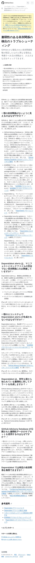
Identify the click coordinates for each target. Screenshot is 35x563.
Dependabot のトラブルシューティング (15, 8)
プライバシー (21, 554)
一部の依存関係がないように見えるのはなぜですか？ (16, 114)
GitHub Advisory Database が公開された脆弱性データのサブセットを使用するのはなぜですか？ (17, 432)
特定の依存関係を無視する (18, 496)
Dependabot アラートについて (14, 508)
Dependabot (20, 6)
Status (29, 554)
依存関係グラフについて (23, 186)
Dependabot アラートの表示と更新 (15, 510)
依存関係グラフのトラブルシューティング (17, 517)
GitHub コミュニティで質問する (11, 537)
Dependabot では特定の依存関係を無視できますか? (16, 468)
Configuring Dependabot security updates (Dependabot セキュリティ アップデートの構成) (17, 491)
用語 (15, 554)
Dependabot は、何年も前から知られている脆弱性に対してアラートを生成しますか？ (16, 381)
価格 (2, 556)
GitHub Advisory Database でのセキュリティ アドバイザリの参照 (18, 159)
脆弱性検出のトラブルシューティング (14, 10)
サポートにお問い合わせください (11, 539)
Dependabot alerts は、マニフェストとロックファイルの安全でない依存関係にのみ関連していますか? (16, 267)
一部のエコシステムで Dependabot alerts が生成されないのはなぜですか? (16, 317)
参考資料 (6, 503)
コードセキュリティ (9, 6)
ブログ (21, 556)
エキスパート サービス (11, 556)
